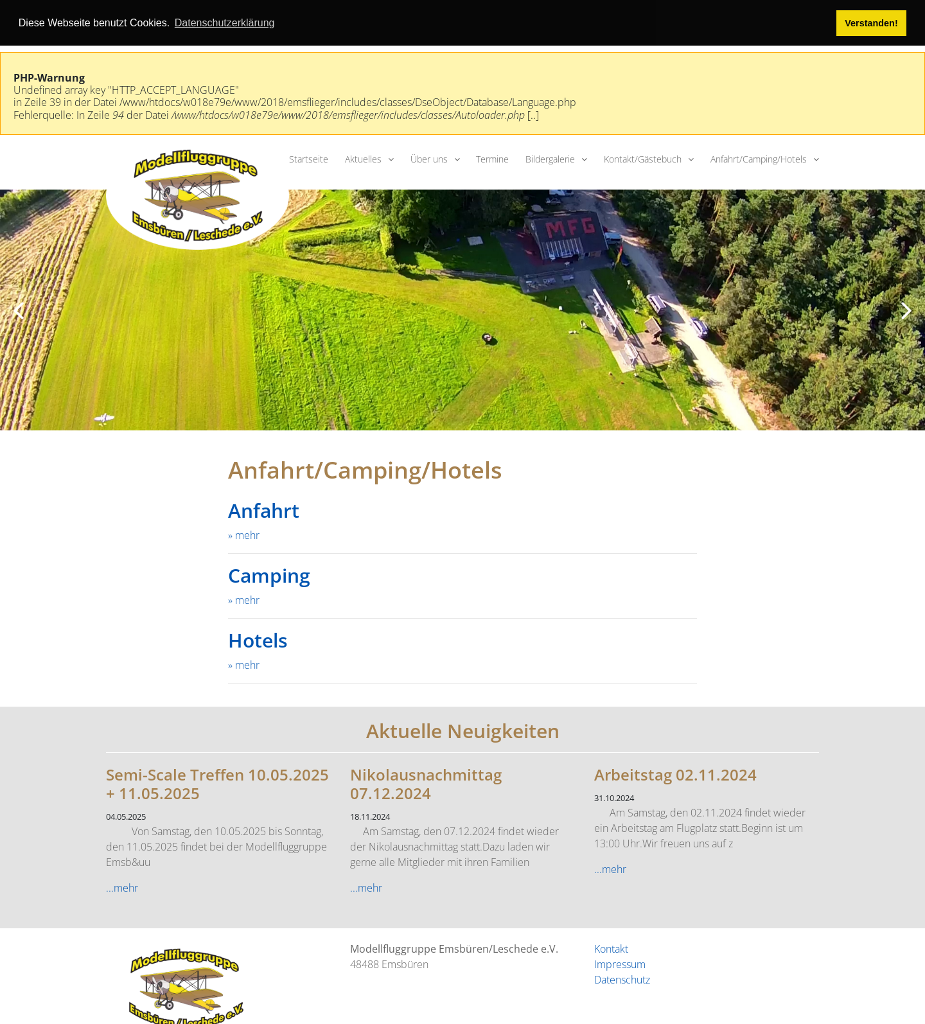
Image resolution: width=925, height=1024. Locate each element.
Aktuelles (363, 158)
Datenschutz (622, 978)
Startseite (308, 158)
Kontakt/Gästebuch (643, 158)
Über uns (429, 158)
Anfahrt (263, 510)
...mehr (122, 886)
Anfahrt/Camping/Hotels (758, 158)
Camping (269, 574)
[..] (533, 114)
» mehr (244, 534)
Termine (492, 158)
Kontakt (611, 947)
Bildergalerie (550, 158)
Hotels (258, 639)
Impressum (620, 963)
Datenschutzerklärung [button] (225, 22)
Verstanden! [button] (871, 23)
